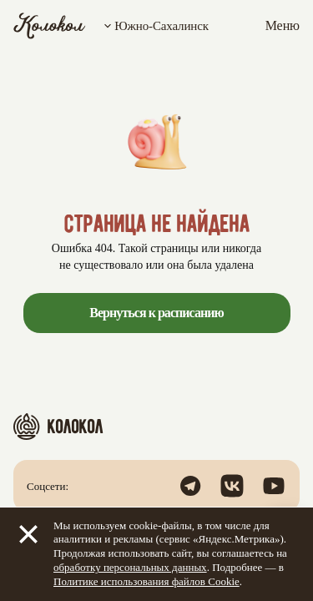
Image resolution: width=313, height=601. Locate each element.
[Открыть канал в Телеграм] (190, 485)
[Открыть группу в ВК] (232, 485)
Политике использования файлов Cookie (146, 581)
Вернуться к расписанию (156, 313)
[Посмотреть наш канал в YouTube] (273, 485)
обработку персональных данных (130, 567)
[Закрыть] (28, 534)
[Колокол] (49, 25)
